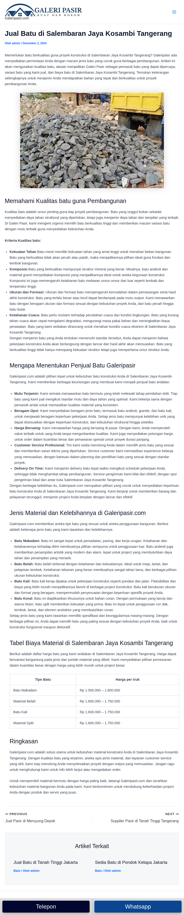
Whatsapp (138, 906)
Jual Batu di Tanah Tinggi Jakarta (45, 862)
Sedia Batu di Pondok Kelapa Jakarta (131, 862)
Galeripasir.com (17, 18)
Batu (16, 871)
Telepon (46, 906)
